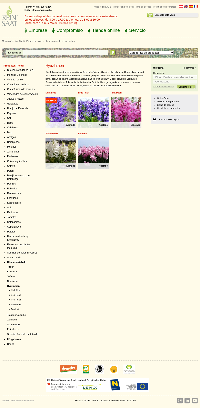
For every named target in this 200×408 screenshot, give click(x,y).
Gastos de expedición (168, 101)
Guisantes (12, 103)
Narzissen (12, 281)
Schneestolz (13, 324)
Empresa (38, 30)
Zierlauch (12, 319)
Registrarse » (189, 68)
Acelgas (11, 137)
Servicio (137, 30)
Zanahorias (13, 151)
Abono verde (14, 257)
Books (10, 344)
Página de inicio (34, 41)
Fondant (15, 309)
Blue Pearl (16, 295)
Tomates (11, 217)
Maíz (9, 132)
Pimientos (12, 156)
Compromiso (69, 30)
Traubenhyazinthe (16, 315)
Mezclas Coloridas (17, 74)
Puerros (11, 183)
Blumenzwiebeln (53, 41)
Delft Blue (15, 290)
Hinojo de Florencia (17, 108)
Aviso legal (99, 7)
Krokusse (12, 271)
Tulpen (10, 267)
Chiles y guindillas (17, 161)
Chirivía (11, 166)
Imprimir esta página (169, 119)
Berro (10, 122)
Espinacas (12, 212)
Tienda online (106, 30)
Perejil (10, 170)
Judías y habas (15, 98)
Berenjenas (13, 142)
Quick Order (163, 98)
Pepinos (11, 113)
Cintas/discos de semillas (21, 89)
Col (9, 118)
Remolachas (14, 193)
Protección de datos (123, 7)
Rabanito (12, 188)
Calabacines (14, 222)
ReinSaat (19, 41)
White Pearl (16, 304)
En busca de (14, 52)
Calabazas (13, 127)
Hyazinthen (13, 286)
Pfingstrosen (14, 339)
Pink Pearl (16, 300)
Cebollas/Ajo (14, 226)
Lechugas (12, 198)
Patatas (11, 231)
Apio (9, 207)
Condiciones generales (168, 108)
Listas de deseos (165, 105)
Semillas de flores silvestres (22, 252)
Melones (11, 146)
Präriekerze (13, 329)
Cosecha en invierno (18, 84)
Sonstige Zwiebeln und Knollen (23, 334)
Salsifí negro (14, 202)
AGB (108, 7)
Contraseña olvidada (163, 86)
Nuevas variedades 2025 (20, 70)
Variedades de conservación (22, 94)
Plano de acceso (142, 7)
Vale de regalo (15, 79)
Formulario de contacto (164, 7)
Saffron (11, 276)
